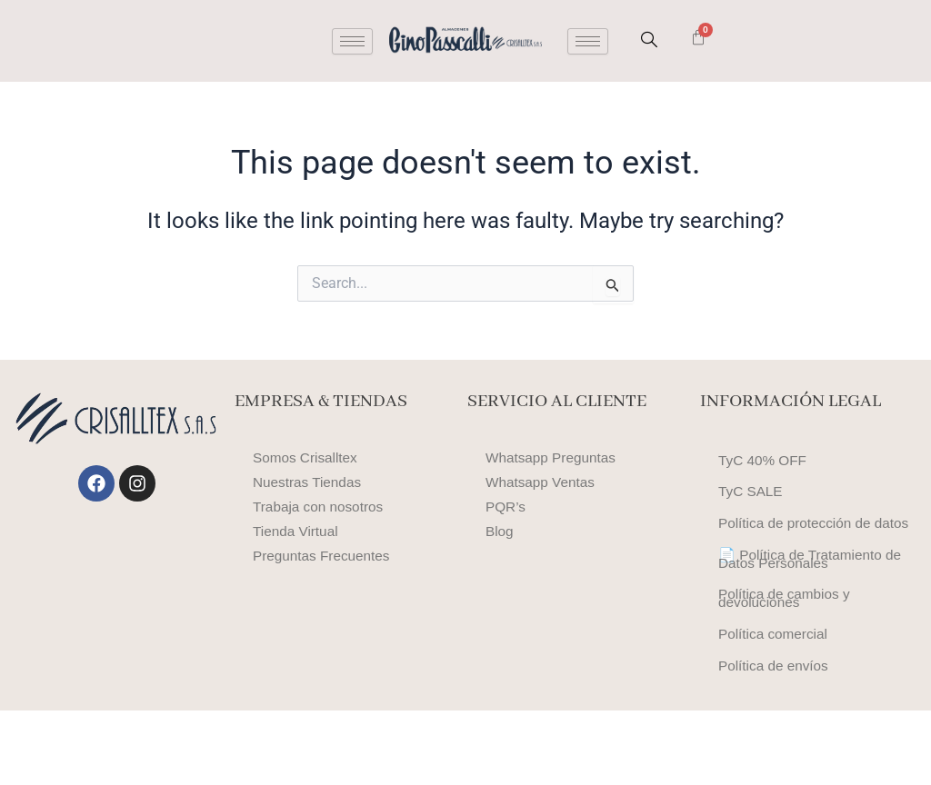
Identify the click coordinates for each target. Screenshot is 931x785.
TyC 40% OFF (764, 464)
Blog (500, 531)
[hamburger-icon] (352, 41)
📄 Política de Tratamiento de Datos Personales (813, 600)
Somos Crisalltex (307, 457)
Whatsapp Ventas (542, 482)
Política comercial (775, 698)
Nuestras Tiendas (309, 482)
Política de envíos (775, 736)
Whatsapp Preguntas (553, 457)
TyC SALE (752, 502)
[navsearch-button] (649, 41)
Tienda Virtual (297, 531)
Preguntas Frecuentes (324, 555)
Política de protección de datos (797, 547)
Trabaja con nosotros (321, 506)
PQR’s (506, 506)
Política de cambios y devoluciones (787, 653)
